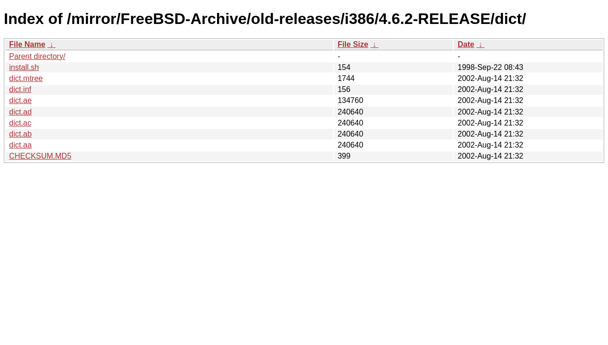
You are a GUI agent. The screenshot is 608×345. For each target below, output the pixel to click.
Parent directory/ (37, 56)
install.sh (24, 67)
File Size (353, 44)
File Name (27, 44)
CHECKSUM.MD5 (40, 156)
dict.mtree (26, 78)
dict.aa (20, 145)
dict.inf (20, 89)
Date (466, 44)
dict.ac (20, 123)
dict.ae (20, 100)
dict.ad (20, 112)
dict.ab (20, 134)
